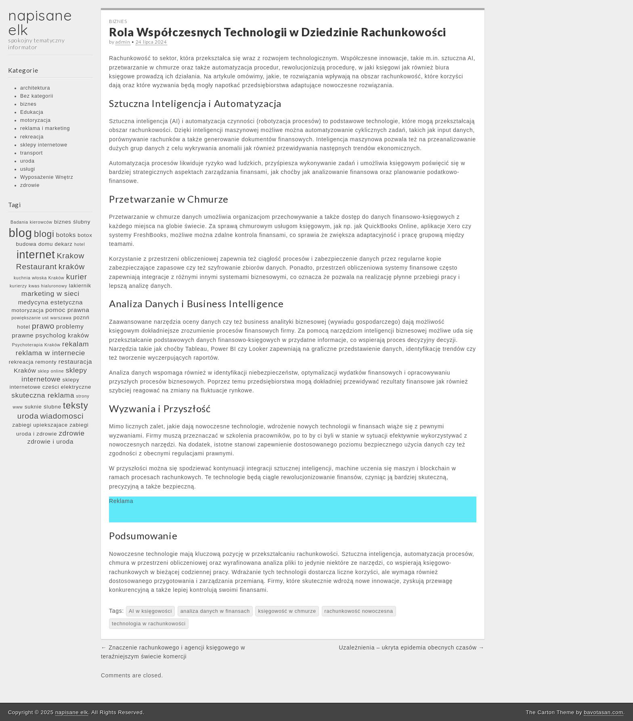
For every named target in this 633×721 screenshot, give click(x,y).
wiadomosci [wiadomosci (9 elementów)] (62, 416)
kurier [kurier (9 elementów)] (76, 276)
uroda (27, 161)
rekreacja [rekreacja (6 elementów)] (21, 362)
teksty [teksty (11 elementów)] (75, 405)
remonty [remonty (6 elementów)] (46, 362)
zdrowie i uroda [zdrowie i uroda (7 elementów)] (50, 441)
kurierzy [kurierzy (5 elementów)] (18, 285)
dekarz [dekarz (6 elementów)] (63, 244)
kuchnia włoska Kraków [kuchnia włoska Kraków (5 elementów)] (39, 277)
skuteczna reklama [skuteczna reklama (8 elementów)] (42, 395)
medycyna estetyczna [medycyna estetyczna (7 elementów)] (50, 302)
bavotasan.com (603, 712)
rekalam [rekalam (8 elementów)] (75, 344)
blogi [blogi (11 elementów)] (44, 234)
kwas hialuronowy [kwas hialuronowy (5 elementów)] (48, 285)
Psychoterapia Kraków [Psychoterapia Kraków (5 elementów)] (36, 344)
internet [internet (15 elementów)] (36, 255)
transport (31, 153)
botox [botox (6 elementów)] (85, 235)
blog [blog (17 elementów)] (20, 232)
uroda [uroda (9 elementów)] (28, 416)
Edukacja (31, 112)
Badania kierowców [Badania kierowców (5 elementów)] (31, 222)
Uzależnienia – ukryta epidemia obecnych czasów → (411, 647)
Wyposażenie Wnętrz (46, 177)
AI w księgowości (150, 611)
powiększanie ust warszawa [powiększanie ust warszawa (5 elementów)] (41, 317)
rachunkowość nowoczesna (359, 611)
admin (122, 42)
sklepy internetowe (43, 145)
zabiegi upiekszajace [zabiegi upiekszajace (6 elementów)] (40, 425)
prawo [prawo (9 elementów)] (43, 326)
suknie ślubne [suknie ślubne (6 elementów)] (43, 407)
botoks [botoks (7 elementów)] (66, 234)
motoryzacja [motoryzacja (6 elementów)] (28, 310)
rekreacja (32, 137)
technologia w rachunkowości (149, 624)
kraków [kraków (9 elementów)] (72, 266)
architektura (35, 88)
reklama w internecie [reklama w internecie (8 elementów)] (50, 353)
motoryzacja (35, 120)
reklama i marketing (45, 128)
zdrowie (30, 185)
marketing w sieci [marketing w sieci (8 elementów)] (50, 293)
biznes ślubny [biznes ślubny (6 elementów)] (72, 222)
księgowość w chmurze (287, 611)
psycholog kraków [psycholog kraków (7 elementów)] (62, 335)
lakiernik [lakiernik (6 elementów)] (80, 286)
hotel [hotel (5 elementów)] (79, 244)
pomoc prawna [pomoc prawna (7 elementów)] (68, 309)
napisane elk (40, 22)
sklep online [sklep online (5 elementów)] (51, 371)
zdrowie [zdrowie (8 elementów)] (72, 433)
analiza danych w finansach (215, 611)
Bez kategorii (36, 96)
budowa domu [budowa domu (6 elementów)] (34, 244)
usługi (27, 169)
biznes (28, 104)
